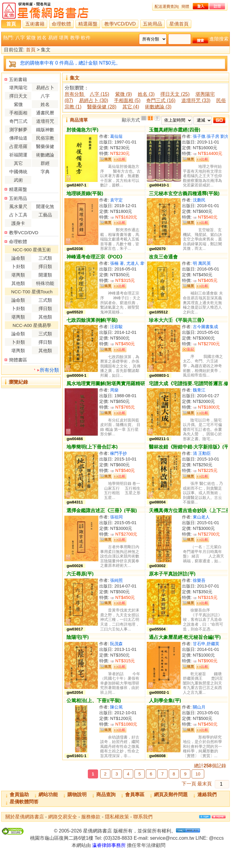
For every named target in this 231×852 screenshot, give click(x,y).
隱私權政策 (117, 816)
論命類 (18, 258)
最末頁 (204, 783)
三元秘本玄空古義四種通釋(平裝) (184, 193)
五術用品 (152, 23)
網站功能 (48, 794)
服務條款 (90, 816)
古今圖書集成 (205, 326)
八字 (20, 37)
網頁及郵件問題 (171, 794)
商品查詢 (106, 794)
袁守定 (116, 200)
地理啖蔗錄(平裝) (84, 193)
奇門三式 (18, 121)
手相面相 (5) (127, 100)
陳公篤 (116, 707)
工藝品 (45, 214)
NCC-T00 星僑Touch (32, 291)
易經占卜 (45, 87)
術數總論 (45, 154)
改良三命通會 (163, 256)
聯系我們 (142, 816)
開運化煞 (45, 206)
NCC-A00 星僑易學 (32, 325)
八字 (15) (99, 94)
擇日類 (45, 266)
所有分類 (49, 370)
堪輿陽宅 (18, 87)
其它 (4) (130, 106)
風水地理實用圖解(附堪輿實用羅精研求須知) (113, 383)
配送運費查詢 (166, 6)
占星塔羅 (18, 146)
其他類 (18, 283)
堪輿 (64, 37)
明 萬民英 (202, 263)
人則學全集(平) (165, 700)
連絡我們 (207, 794)
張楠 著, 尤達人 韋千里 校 (134, 263)
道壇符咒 (45, 121)
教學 (75, 37)
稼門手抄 (118, 453)
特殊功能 (45, 283)
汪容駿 (116, 326)
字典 (45, 171)
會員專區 (134, 794)
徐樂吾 (199, 580)
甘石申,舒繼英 (206, 643)
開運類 (45, 274)
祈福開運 (18, 154)
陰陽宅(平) (77, 637)
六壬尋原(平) (80, 573)
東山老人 (201, 517)
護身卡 (18, 223)
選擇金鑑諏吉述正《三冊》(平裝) (101, 510)
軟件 (86, 37)
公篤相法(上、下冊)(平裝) (93, 700)
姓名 (42, 37)
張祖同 (116, 517)
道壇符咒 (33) (196, 100)
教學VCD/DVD (120, 23)
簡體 (185, 6)
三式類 (45, 258)
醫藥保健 (45, 146)
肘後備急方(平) (82, 129)
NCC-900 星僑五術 (32, 249)
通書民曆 (45, 112)
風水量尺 (18, 206)
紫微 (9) (123, 94)
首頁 (11, 23)
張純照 (116, 580)
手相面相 (18, 112)
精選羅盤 (87, 23)
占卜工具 (18, 214)
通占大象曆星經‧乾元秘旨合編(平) (185, 637)
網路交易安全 (62, 816)
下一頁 (189, 783)
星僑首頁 (179, 23)
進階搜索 (219, 38)
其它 (18, 163)
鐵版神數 (45, 129)
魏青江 (199, 390)
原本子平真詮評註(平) (172, 573)
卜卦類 (18, 266)
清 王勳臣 (202, 453)
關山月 (199, 707)
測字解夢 (18, 129)
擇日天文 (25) (174, 94)
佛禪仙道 (18, 137)
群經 (45, 163)
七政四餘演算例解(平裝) (92, 320)
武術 (18, 180)
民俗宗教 (45, 137)
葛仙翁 (116, 136)
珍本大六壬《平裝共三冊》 (178, 320)
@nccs (216, 838)
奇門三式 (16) (160, 100)
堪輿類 (18, 274)
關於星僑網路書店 (24, 816)
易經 (53, 37)
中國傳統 (18, 171)
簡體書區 (18, 359)
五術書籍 (35, 23)
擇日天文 (18, 95)
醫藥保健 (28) (101, 106)
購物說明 (77, 794)
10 (198, 774)
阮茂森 (116, 643)
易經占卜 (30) (93, 100)
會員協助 (19, 794)
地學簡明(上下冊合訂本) (92, 446)
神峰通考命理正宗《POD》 (95, 256)
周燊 (114, 390)
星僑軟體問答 (24, 801)
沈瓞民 (199, 200)
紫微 (31, 37)
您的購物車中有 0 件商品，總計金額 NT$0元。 (70, 62)
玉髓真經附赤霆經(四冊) (174, 129)
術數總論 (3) (158, 106)
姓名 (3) (146, 94)
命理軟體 (61, 23)
